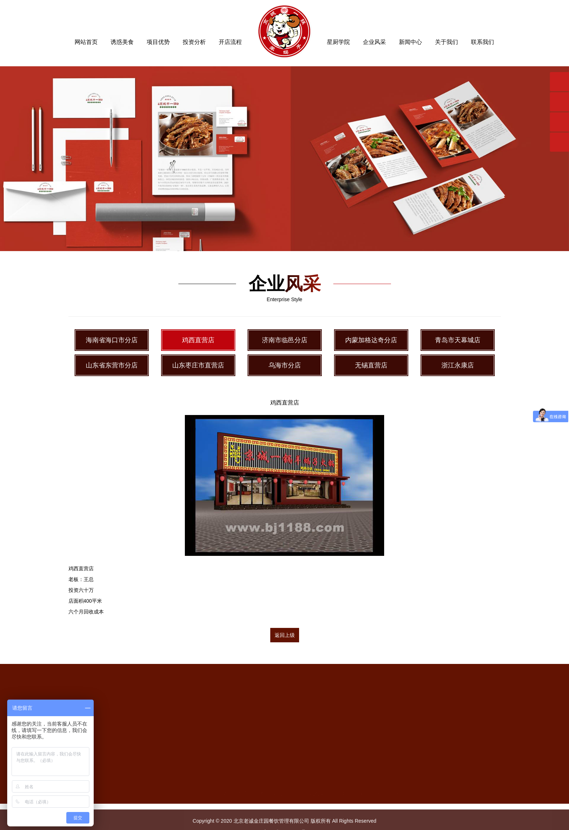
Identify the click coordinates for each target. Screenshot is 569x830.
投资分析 (194, 42)
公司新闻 (354, 785)
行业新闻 (354, 802)
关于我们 (446, 42)
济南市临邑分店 (284, 340)
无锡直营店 (371, 365)
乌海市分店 (284, 365)
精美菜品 (271, 785)
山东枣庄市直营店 (198, 365)
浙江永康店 (457, 365)
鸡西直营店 (198, 340)
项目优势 (158, 42)
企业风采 (374, 42)
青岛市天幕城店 (457, 340)
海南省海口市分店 (112, 340)
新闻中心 (410, 42)
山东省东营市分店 (112, 365)
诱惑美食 (122, 42)
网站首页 (86, 42)
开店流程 (230, 42)
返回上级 (285, 635)
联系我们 (482, 42)
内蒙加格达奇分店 (371, 340)
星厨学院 (338, 42)
